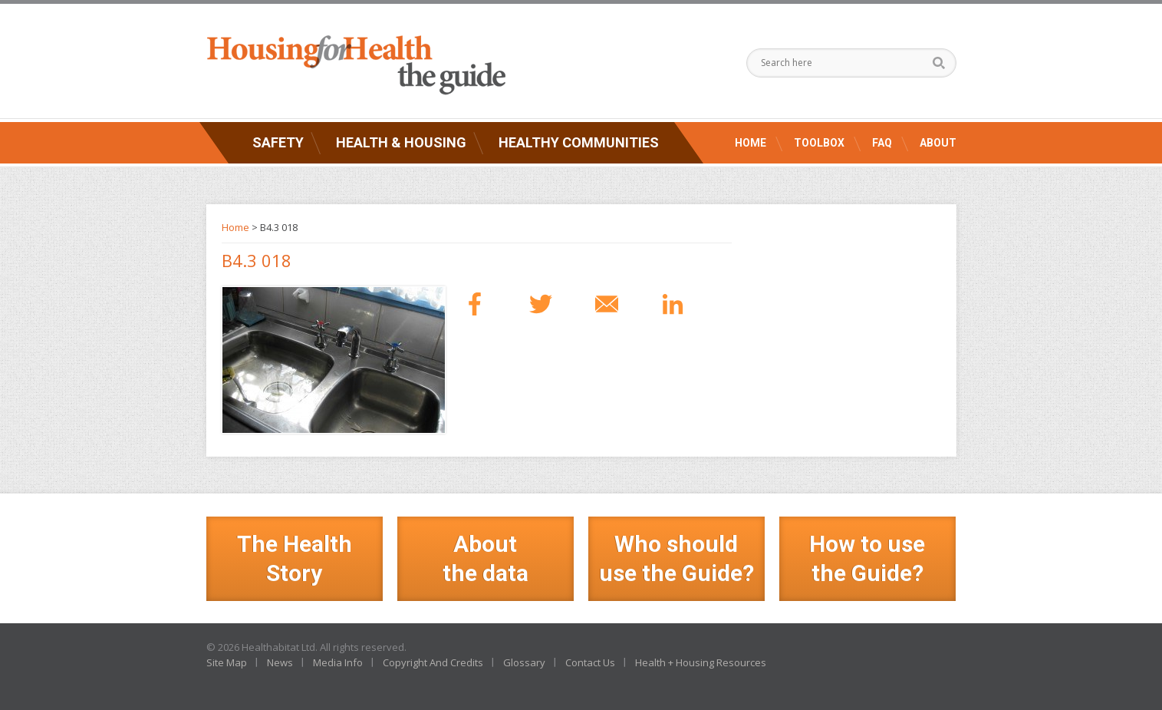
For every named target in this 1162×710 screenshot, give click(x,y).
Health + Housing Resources (700, 662)
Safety (278, 142)
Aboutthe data (485, 558)
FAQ (882, 143)
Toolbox (819, 143)
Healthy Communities (579, 142)
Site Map (226, 662)
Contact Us (590, 662)
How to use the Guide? (867, 558)
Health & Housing (401, 142)
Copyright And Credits (433, 662)
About (938, 143)
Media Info (338, 662)
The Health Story (294, 558)
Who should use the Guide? (676, 558)
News (280, 662)
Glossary (524, 662)
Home (750, 143)
